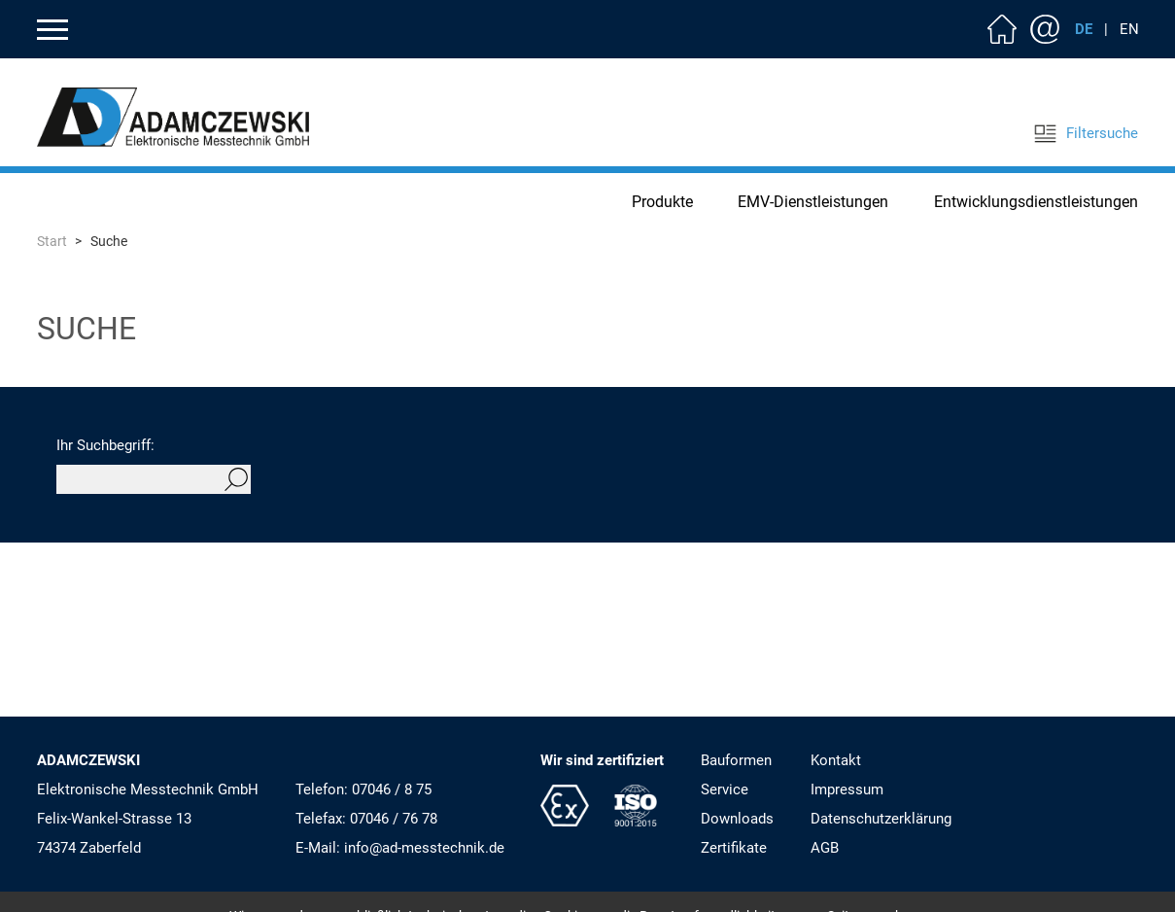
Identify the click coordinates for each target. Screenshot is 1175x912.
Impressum (847, 789)
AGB (825, 848)
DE (1083, 29)
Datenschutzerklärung (881, 818)
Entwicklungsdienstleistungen (1036, 202)
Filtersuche (1085, 133)
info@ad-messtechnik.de (424, 848)
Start (52, 241)
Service (724, 789)
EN (1129, 29)
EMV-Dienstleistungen (813, 202)
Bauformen (736, 760)
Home (1002, 29)
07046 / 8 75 (392, 789)
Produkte (662, 202)
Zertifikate (734, 848)
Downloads (737, 818)
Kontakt (1044, 29)
